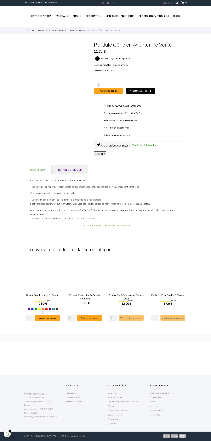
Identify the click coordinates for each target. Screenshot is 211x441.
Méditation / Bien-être (120, 15)
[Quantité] (98, 85)
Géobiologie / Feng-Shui (153, 15)
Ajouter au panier (108, 90)
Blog (176, 15)
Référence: (99, 70)
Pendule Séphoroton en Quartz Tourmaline (84, 297)
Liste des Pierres (41, 15)
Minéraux (62, 15)
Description (38, 169)
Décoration (93, 15)
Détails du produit (70, 169)
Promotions (71, 393)
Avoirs (152, 401)
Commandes (155, 397)
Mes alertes (154, 414)
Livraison (112, 393)
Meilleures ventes (74, 401)
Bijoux (77, 15)
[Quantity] (30, 318)
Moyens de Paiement (117, 410)
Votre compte (158, 385)
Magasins (112, 423)
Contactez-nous (115, 414)
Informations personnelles (161, 393)
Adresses (153, 406)
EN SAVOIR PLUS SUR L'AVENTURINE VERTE (106, 225)
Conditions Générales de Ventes (123, 401)
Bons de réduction (157, 410)
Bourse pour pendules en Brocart (42, 295)
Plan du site (113, 419)
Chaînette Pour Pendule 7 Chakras (168, 295)
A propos (112, 406)
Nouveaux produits (74, 397)
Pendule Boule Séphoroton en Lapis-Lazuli (126, 297)
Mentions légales (115, 397)
